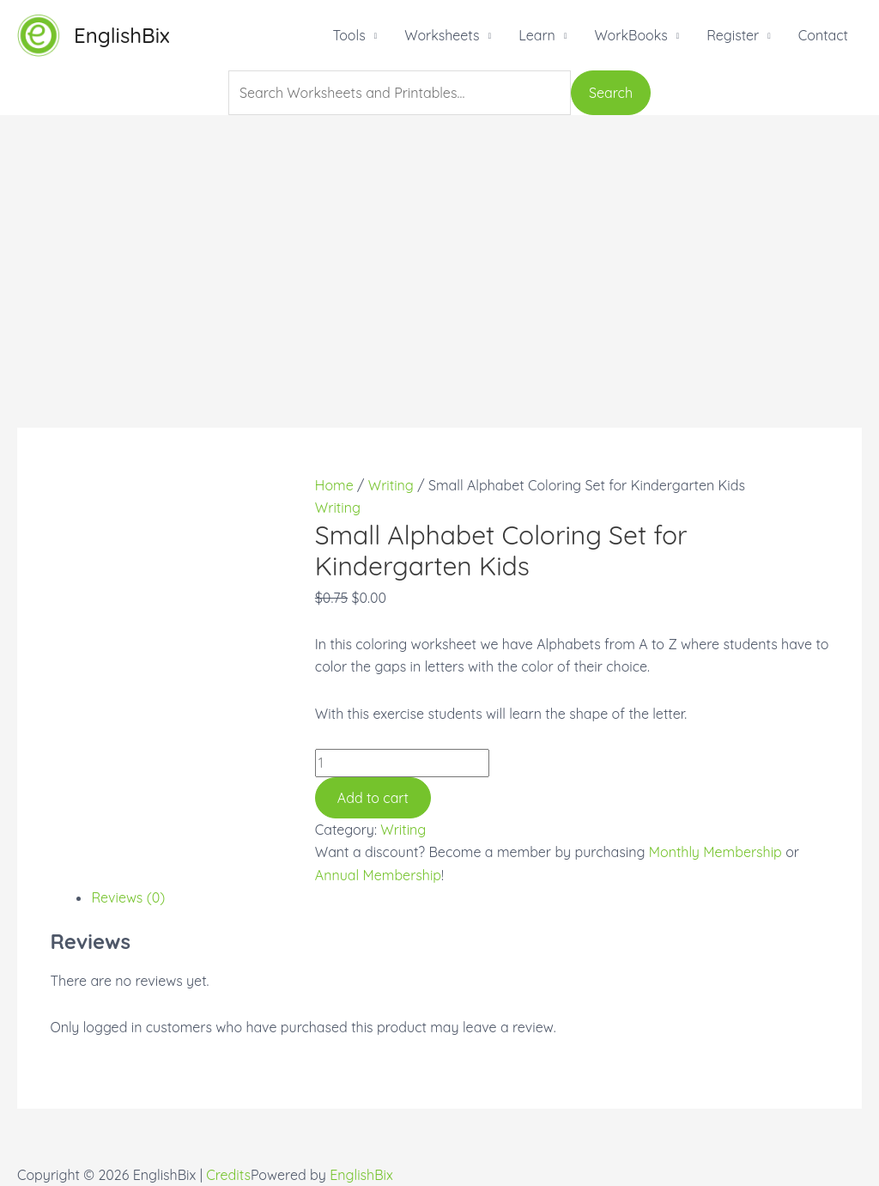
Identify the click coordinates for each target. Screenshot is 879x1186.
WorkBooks (630, 35)
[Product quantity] (402, 762)
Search (611, 92)
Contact (823, 35)
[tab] (459, 897)
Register (732, 35)
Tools (348, 35)
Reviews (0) (128, 897)
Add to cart (373, 797)
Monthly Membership (715, 852)
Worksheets (441, 35)
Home (334, 485)
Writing (391, 485)
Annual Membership (378, 875)
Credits (228, 1174)
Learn (536, 35)
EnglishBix (122, 35)
